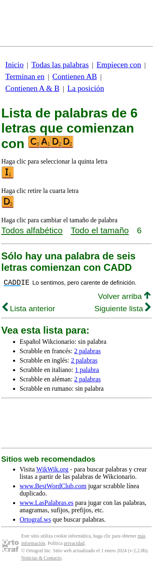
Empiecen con (119, 64)
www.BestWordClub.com (53, 485)
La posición (85, 88)
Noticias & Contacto (41, 558)
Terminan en (24, 76)
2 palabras (87, 350)
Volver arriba (124, 296)
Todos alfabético (31, 230)
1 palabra (87, 369)
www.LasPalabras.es (46, 502)
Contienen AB (74, 76)
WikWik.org (52, 469)
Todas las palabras (60, 64)
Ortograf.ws (35, 519)
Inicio (14, 64)
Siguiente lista (122, 308)
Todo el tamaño (100, 230)
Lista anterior (28, 308)
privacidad (74, 543)
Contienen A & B (32, 88)
